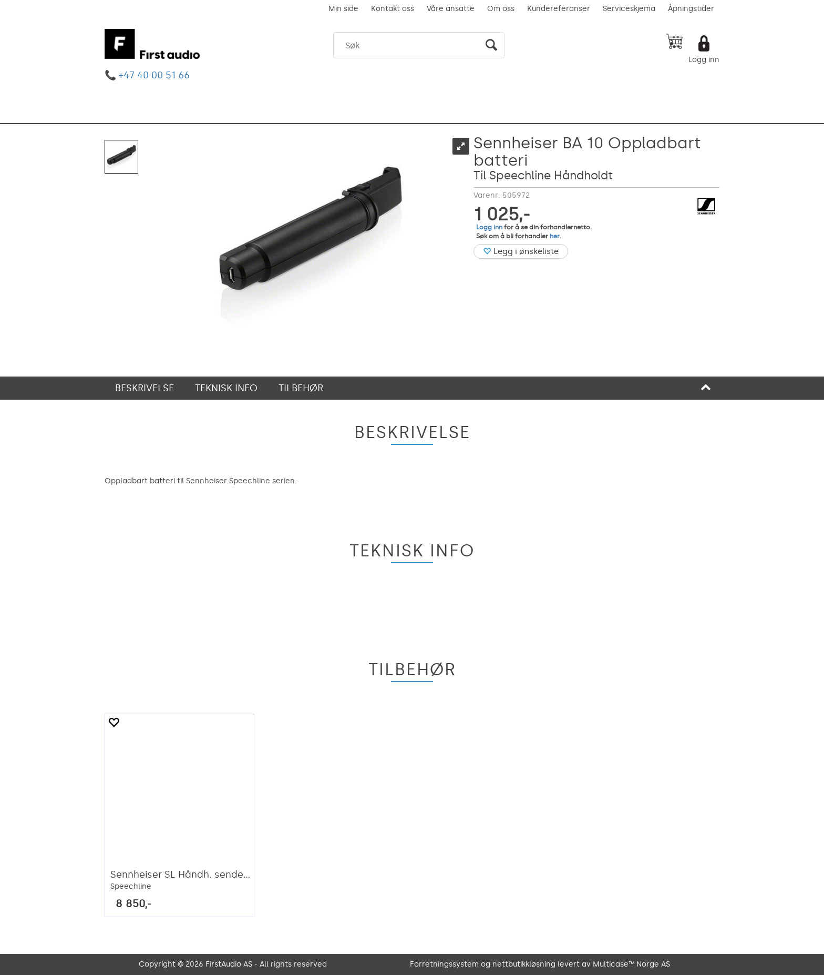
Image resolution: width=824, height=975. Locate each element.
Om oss (500, 8)
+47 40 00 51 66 (154, 75)
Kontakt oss (392, 8)
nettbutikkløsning (523, 964)
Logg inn (703, 59)
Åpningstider (691, 8)
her (555, 236)
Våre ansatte (451, 8)
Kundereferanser (558, 8)
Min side (343, 8)
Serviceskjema (629, 8)
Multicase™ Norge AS (631, 964)
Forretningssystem (444, 964)
